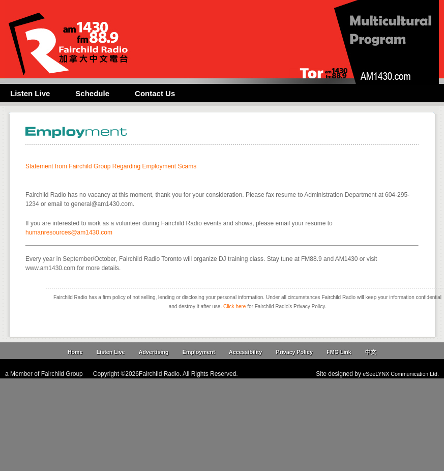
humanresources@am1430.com (68, 232)
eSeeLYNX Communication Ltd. (401, 374)
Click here (234, 306)
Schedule (92, 93)
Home (75, 352)
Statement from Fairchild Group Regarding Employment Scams (110, 166)
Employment (199, 352)
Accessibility (245, 352)
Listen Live (30, 93)
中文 (370, 352)
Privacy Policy (294, 352)
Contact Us (155, 93)
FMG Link (339, 352)
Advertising (154, 352)
